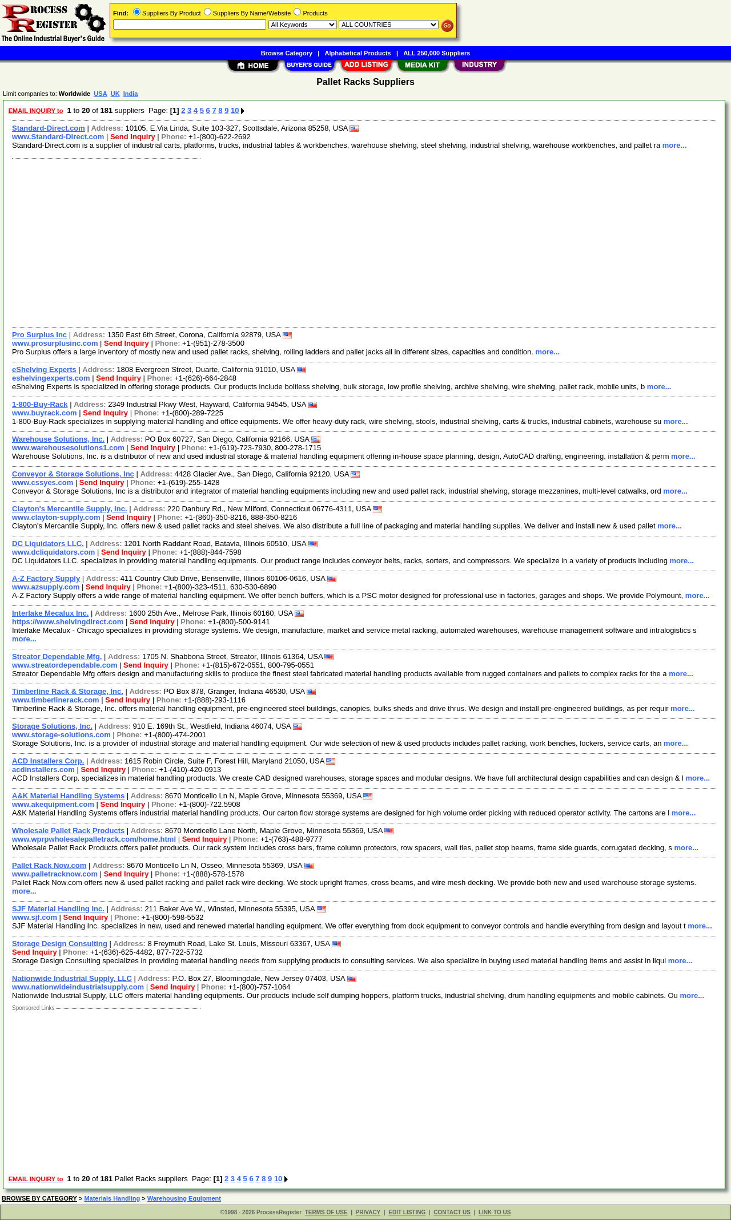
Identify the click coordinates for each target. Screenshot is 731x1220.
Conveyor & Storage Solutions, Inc (73, 474)
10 (235, 110)
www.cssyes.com (42, 482)
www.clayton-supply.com (56, 517)
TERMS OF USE (326, 1212)
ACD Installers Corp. (48, 761)
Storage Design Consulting (59, 943)
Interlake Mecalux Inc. (50, 613)
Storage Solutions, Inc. (52, 726)
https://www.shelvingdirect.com (67, 621)
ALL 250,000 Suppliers (436, 53)
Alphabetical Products (358, 53)
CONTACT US (452, 1212)
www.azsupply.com (45, 587)
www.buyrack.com (44, 413)
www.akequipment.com (53, 804)
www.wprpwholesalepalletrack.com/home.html (94, 839)
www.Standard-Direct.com (58, 136)
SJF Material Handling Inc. (58, 908)
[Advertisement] (350, 241)
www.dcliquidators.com (53, 552)
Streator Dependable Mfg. (57, 656)
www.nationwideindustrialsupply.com (78, 987)
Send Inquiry (132, 136)
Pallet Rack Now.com (49, 865)
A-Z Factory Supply (46, 578)
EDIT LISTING (406, 1212)
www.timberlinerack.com (55, 700)
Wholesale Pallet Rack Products (68, 830)
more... (674, 145)
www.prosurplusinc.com (55, 343)
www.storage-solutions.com (61, 734)
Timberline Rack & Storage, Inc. (67, 691)
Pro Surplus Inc (39, 334)
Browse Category (286, 53)
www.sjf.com (34, 917)
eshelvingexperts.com (51, 378)
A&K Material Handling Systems (68, 795)
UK (115, 93)
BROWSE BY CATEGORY (39, 1198)
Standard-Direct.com (48, 128)
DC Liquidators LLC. (48, 543)
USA (100, 93)
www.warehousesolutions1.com (68, 447)
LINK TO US (495, 1212)
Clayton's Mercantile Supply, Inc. (69, 508)
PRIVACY (368, 1212)
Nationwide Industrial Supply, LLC (72, 978)
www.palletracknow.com (55, 874)
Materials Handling (112, 1198)
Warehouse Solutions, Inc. (58, 439)
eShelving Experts (44, 369)
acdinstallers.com (43, 769)
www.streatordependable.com (64, 665)
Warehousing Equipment (184, 1198)
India (130, 93)
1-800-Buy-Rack (40, 404)
